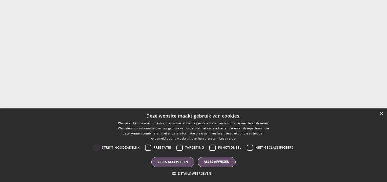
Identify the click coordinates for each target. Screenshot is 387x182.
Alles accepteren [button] (172, 162)
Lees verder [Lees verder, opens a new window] (228, 138)
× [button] (381, 114)
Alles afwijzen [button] (217, 162)
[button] (193, 173)
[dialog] (193, 145)
